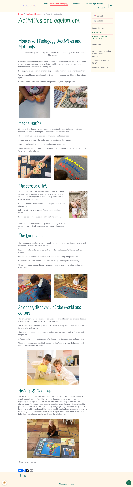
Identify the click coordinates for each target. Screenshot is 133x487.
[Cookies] (4, 482)
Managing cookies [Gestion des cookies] (66, 484)
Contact (101, 8)
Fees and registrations (94, 4)
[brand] (27, 6)
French (98, 21)
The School (76, 4)
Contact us (97, 32)
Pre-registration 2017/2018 (99, 37)
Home (46, 4)
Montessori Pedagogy (59, 4)
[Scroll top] (128, 482)
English (98, 16)
